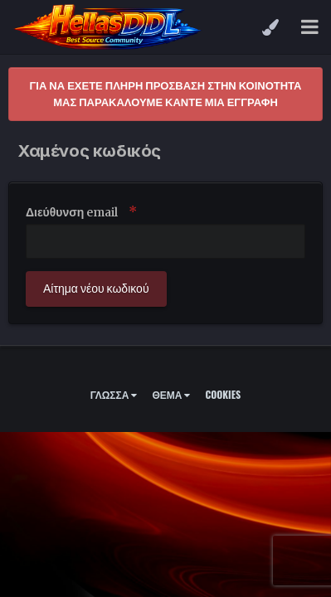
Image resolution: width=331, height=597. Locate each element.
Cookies (223, 394)
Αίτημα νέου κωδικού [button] (96, 288)
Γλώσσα (114, 394)
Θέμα (171, 394)
